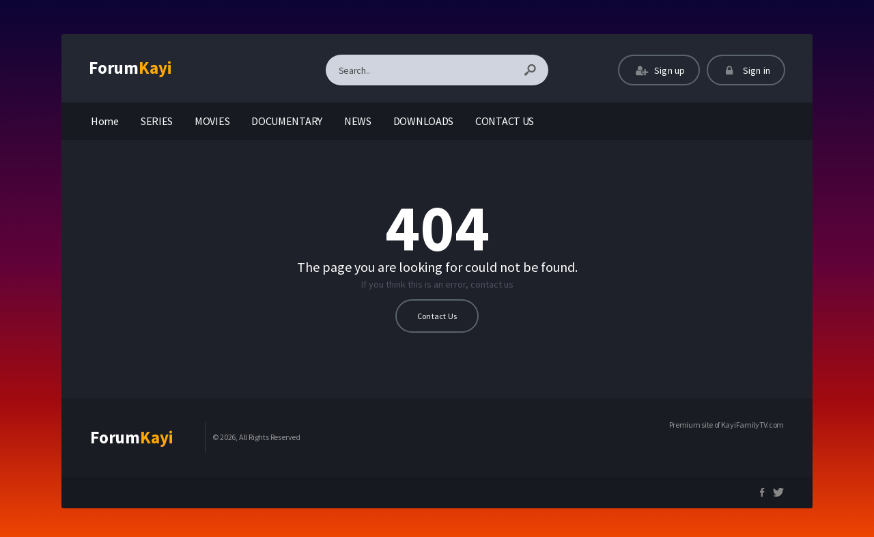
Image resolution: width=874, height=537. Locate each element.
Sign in (746, 70)
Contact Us (437, 316)
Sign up (659, 70)
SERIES (157, 121)
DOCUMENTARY (286, 121)
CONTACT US (504, 121)
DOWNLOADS (423, 121)
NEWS (357, 121)
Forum (130, 68)
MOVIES (212, 121)
